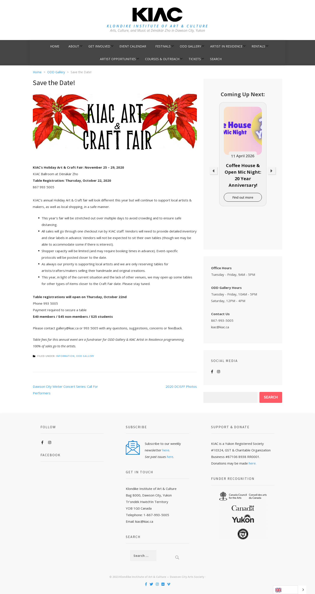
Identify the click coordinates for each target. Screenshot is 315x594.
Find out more (242, 197)
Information (65, 356)
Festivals (163, 46)
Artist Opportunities (118, 59)
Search (216, 59)
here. (252, 463)
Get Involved (99, 46)
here (165, 450)
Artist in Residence (226, 46)
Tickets (195, 59)
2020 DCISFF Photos (181, 386)
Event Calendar (132, 46)
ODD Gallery (190, 46)
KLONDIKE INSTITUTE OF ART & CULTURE (157, 26)
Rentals (258, 46)
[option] (243, 154)
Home (54, 46)
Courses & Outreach (162, 59)
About (73, 46)
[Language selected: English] (289, 589)
